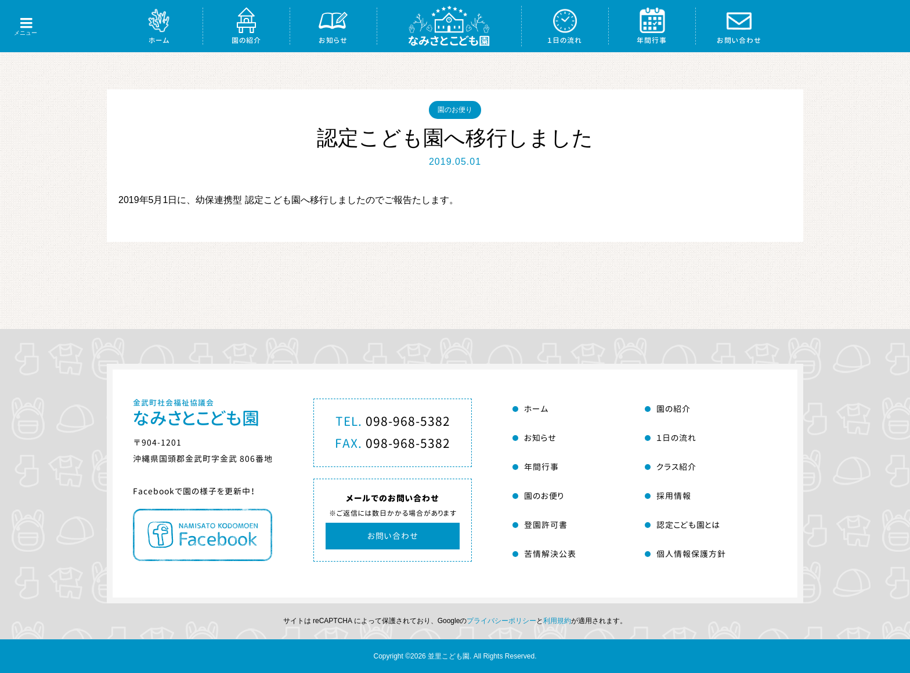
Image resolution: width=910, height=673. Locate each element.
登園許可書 (546, 524)
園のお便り (455, 110)
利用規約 (557, 621)
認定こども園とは (688, 524)
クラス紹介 (676, 466)
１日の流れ (564, 40)
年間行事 (652, 40)
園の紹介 (246, 40)
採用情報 (673, 495)
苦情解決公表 (550, 553)
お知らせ (333, 40)
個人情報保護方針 (691, 553)
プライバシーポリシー (501, 621)
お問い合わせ (739, 40)
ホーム (159, 40)
